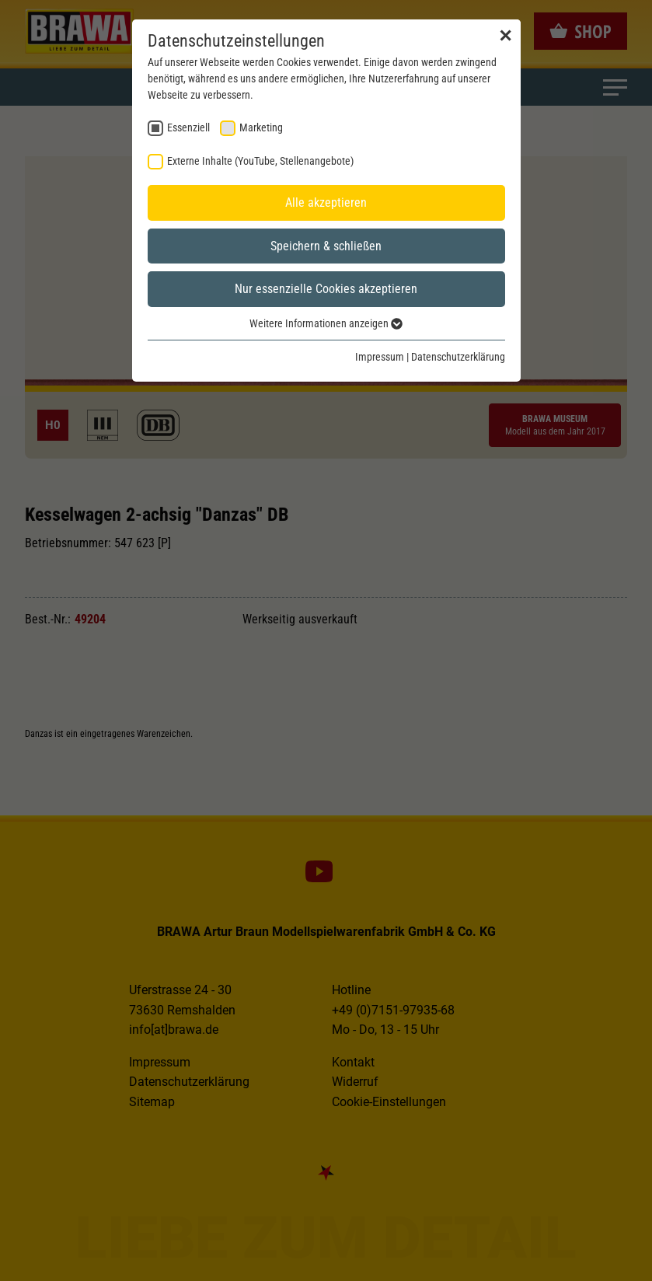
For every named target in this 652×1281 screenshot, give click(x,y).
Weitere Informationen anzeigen (326, 323)
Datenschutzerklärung (458, 357)
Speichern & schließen (326, 246)
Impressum (379, 357)
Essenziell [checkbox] (188, 127)
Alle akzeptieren (326, 202)
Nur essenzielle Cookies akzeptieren (326, 288)
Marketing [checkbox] (261, 127)
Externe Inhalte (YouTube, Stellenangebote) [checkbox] (260, 161)
